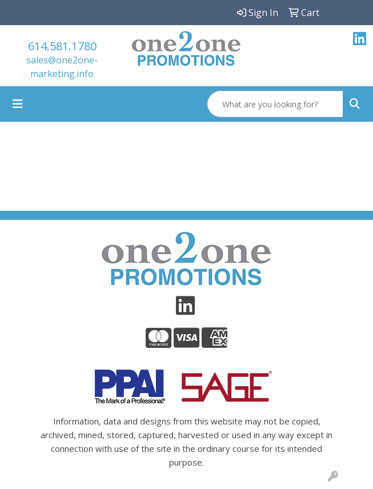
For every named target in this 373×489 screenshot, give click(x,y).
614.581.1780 (62, 46)
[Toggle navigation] (18, 104)
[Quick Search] (275, 104)
